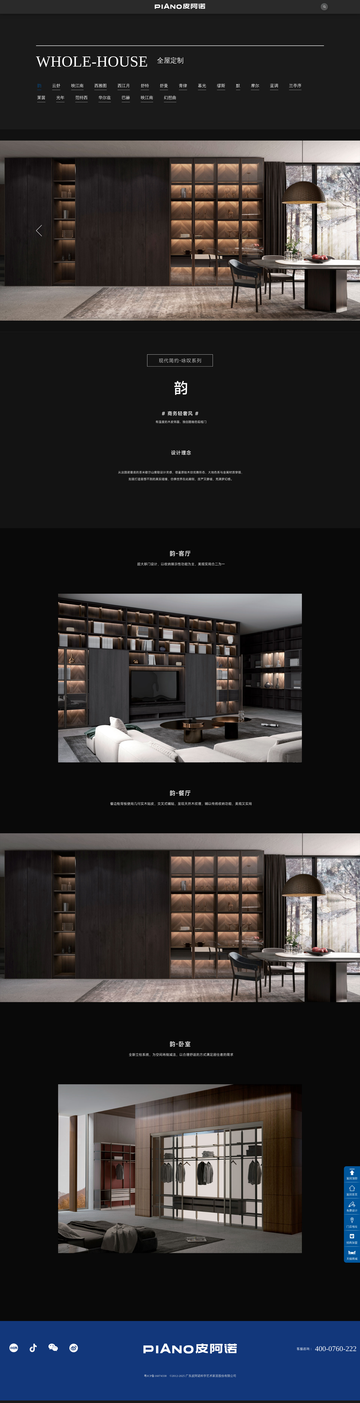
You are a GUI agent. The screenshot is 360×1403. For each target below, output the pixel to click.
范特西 (110, 99)
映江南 (80, 86)
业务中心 (244, 21)
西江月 (131, 86)
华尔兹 (136, 99)
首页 (29, 21)
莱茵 (67, 99)
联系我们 (331, 20)
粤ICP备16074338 (155, 1378)
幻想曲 (207, 99)
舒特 (154, 86)
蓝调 (292, 86)
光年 (88, 99)
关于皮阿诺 (72, 21)
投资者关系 (287, 21)
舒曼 (174, 86)
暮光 (215, 86)
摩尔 (271, 86)
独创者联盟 (158, 21)
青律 (195, 86)
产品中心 (201, 21)
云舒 (57, 86)
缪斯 (235, 86)
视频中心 (115, 21)
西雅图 (105, 86)
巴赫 (158, 99)
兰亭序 (44, 99)
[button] (321, 233)
